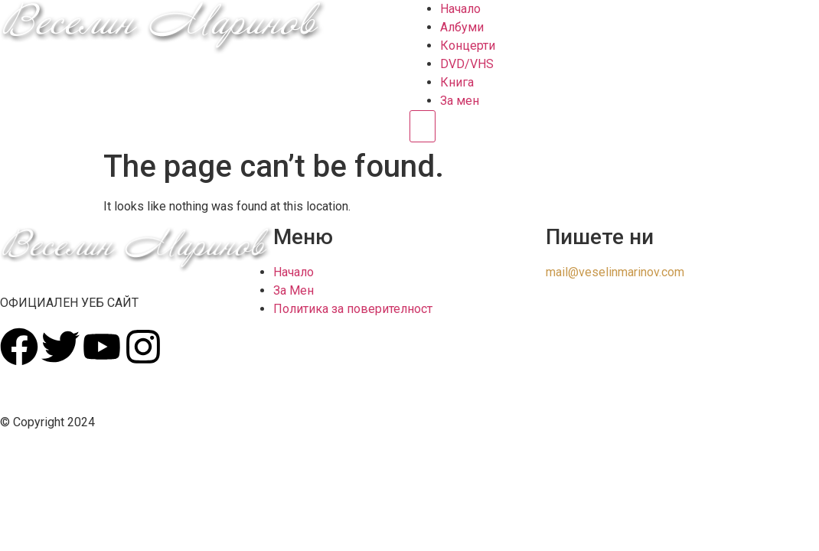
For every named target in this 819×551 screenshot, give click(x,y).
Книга (457, 82)
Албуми (462, 27)
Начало (460, 9)
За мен (459, 100)
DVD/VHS (467, 64)
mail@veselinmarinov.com (615, 272)
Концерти (467, 45)
